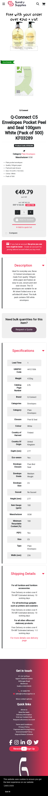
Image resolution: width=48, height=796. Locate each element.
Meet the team (24, 712)
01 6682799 (25, 691)
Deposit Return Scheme (24, 734)
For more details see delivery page (24, 639)
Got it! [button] (7, 792)
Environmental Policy (24, 732)
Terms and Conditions (24, 724)
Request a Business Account (24, 720)
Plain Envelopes (28, 154)
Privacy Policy (24, 727)
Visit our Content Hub (24, 717)
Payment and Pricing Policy (24, 729)
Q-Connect (23, 110)
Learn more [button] (9, 785)
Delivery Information (24, 715)
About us (24, 710)
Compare (10, 233)
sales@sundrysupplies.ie (25, 694)
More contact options (24, 699)
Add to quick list (24, 227)
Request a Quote (24, 329)
